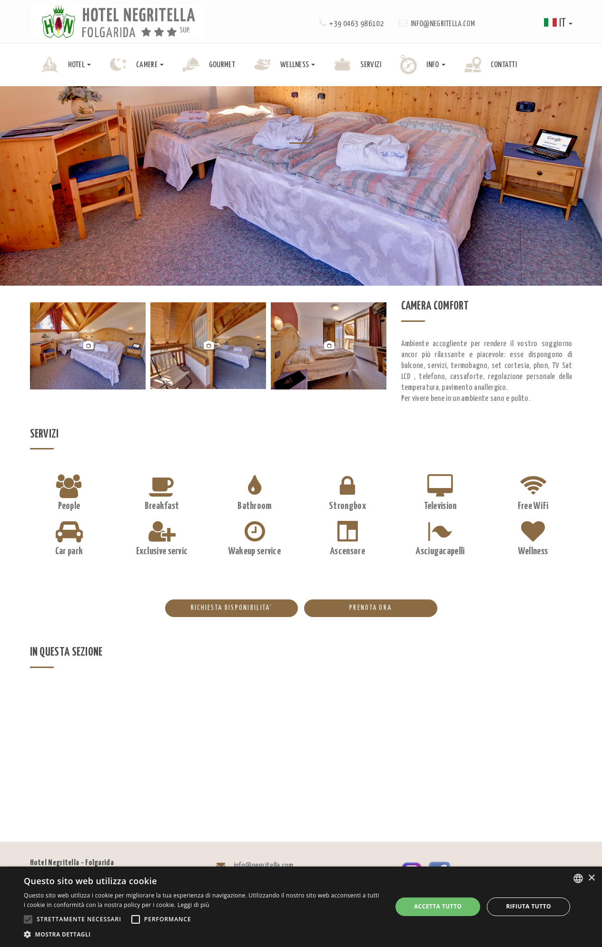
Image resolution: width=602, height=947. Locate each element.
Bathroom (254, 506)
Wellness (533, 551)
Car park (69, 551)
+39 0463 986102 (356, 24)
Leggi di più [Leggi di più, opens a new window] (193, 905)
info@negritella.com (443, 24)
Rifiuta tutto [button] (528, 906)
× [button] (591, 878)
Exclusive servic (162, 551)
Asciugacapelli (439, 551)
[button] (202, 934)
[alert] (301, 907)
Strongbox (347, 506)
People (69, 506)
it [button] (558, 23)
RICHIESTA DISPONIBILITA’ (218, 608)
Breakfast (162, 506)
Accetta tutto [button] (438, 906)
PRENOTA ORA (348, 608)
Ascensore (347, 551)
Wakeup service (254, 551)
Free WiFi (533, 506)
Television (440, 506)
